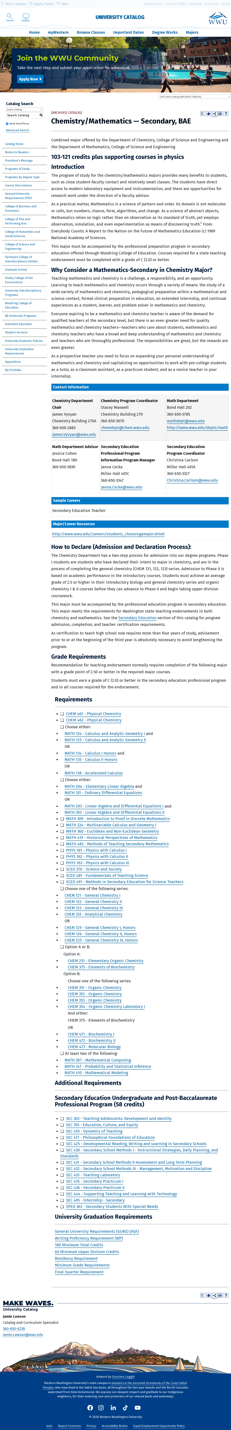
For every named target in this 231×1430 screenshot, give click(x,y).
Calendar (195, 4)
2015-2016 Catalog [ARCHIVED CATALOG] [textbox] (180, 96)
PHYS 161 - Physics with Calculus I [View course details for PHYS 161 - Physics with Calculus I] (96, 850)
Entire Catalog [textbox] (14, 109)
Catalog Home (14, 144)
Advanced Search (17, 130)
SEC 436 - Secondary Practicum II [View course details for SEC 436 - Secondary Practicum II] (95, 1187)
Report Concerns (69, 1426)
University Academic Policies (24, 341)
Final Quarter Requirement (79, 1272)
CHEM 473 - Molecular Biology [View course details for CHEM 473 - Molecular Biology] (94, 1046)
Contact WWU (175, 4)
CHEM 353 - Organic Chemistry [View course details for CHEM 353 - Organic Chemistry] (95, 1000)
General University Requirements (17, 196)
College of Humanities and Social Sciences (22, 234)
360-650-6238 (14, 1329)
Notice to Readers (17, 152)
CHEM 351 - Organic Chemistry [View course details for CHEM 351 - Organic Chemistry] (94, 987)
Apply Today (41, 4)
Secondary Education (137, 617)
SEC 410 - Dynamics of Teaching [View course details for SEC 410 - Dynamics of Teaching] (94, 1131)
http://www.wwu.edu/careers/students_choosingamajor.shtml (108, 534)
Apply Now (28, 79)
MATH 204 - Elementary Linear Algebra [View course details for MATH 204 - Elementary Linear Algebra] (99, 786)
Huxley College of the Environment (19, 280)
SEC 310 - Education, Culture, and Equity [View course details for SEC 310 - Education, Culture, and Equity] (102, 1125)
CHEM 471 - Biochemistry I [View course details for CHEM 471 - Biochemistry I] (91, 1034)
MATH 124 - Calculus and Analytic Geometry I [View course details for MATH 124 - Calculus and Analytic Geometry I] (105, 733)
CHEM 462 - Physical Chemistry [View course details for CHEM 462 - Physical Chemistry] (93, 720)
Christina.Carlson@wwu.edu (192, 480)
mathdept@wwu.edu (186, 420)
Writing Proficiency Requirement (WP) (89, 1238)
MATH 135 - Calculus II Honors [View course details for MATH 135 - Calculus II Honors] (91, 759)
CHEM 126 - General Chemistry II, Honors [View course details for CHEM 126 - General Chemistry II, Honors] (101, 933)
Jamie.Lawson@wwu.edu (23, 1334)
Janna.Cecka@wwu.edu (121, 487)
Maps (225, 4)
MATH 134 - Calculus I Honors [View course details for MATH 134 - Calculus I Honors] (90, 753)
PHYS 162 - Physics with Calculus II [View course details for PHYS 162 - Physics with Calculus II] (97, 856)
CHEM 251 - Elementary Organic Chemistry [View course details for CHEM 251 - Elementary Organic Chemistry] (105, 960)
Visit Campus (13, 4)
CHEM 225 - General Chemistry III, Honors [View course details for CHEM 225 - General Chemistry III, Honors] (101, 940)
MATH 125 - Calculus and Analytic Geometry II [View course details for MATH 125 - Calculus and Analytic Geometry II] (105, 739)
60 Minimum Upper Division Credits (87, 1251)
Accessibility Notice (115, 1426)
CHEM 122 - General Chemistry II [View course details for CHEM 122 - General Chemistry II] (93, 901)
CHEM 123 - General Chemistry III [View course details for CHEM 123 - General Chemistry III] (94, 907)
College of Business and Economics (21, 208)
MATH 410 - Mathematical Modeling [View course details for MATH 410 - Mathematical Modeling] (96, 1072)
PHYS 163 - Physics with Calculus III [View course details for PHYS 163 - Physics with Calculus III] (97, 863)
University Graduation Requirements (19, 351)
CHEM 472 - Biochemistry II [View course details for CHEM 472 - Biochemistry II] (92, 1040)
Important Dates (128, 32)
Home (34, 32)
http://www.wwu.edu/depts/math (197, 427)
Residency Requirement (76, 1258)
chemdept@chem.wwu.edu (125, 427)
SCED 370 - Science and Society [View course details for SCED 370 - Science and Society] (94, 869)
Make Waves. (28, 1303)
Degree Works (165, 32)
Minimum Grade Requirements (82, 1265)
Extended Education (18, 324)
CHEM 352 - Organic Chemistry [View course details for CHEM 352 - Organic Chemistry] (95, 993)
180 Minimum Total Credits (79, 1244)
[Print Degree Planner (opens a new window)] (203, 113)
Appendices (13, 361)
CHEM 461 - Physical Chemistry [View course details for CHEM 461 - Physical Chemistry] (93, 713)
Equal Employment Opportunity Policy (159, 1426)
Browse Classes (91, 32)
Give (62, 4)
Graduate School (16, 269)
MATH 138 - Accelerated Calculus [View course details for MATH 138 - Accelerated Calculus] (94, 773)
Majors (192, 32)
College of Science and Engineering (20, 246)
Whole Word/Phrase (19, 123)
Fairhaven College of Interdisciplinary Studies (21, 259)
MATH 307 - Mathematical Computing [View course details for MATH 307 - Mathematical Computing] (98, 1060)
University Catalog (120, 17)
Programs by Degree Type (22, 177)
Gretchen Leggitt (123, 1376)
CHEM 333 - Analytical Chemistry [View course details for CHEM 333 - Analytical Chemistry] (93, 914)
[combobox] (195, 96)
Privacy (91, 1426)
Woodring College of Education (18, 305)
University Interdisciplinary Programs (23, 293)
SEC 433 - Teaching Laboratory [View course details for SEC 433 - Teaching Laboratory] (93, 1175)
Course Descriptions (18, 185)
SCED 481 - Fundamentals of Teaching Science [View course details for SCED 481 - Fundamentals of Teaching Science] (107, 875)
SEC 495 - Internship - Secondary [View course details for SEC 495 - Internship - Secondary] (95, 1200)
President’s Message (19, 160)
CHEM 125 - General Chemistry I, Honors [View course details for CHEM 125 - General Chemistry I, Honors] (100, 927)
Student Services (16, 332)
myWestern (152, 4)
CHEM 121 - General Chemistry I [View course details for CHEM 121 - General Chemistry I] (92, 895)
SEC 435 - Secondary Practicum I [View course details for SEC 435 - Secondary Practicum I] (94, 1181)
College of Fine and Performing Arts (17, 221)
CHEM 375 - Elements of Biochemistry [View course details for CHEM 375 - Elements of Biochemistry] (101, 967)
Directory (211, 4)
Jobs (49, 1426)
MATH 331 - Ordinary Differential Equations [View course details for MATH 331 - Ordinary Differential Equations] (103, 792)
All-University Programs (20, 316)
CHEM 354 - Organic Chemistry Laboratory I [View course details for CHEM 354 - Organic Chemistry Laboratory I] (106, 1006)
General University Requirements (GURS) (91, 1231)
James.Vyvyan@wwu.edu (74, 434)
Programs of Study (17, 169)
